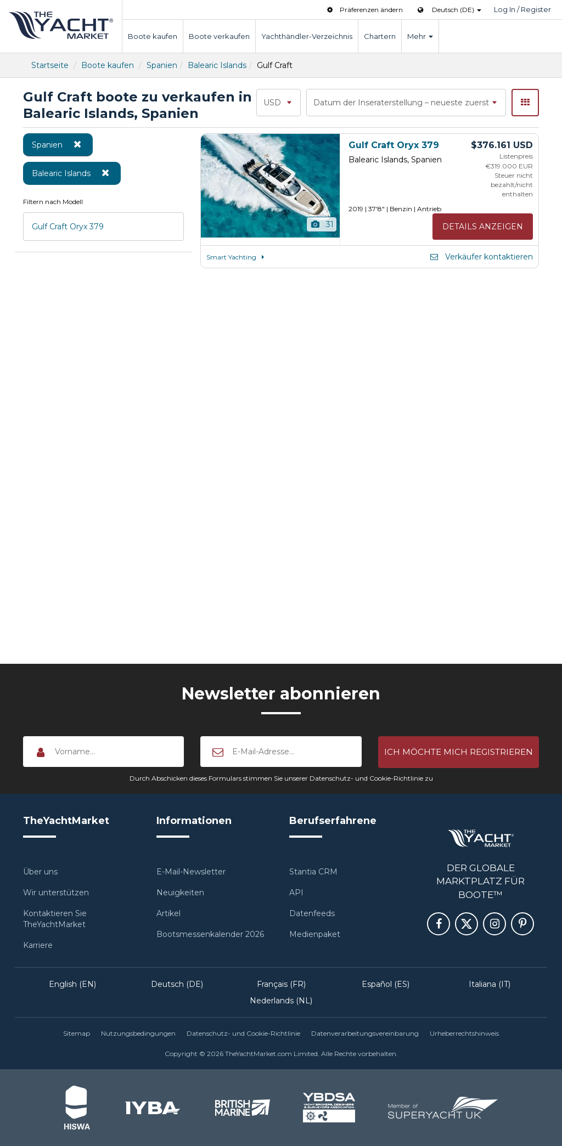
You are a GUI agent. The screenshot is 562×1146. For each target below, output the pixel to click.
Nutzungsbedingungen (138, 1033)
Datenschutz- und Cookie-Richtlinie (243, 1033)
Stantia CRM (313, 872)
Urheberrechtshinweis (464, 1033)
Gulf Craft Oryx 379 (68, 227)
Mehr (420, 36)
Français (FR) (281, 984)
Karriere (38, 945)
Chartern (380, 36)
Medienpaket (314, 934)
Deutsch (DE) (177, 984)
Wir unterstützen (56, 892)
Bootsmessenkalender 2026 (210, 934)
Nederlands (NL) (281, 1001)
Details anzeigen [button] (482, 227)
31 (322, 224)
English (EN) (72, 984)
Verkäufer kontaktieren (481, 257)
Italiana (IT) (489, 984)
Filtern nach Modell (53, 201)
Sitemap (76, 1033)
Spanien (162, 65)
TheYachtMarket (61, 25)
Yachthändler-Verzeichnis (306, 36)
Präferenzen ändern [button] (364, 9)
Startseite (50, 65)
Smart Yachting (236, 257)
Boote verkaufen (219, 36)
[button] (458, 752)
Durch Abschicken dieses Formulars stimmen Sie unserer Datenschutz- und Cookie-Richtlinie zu (281, 778)
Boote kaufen (152, 36)
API (296, 892)
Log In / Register (522, 9)
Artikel (168, 913)
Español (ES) (385, 984)
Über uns (40, 872)
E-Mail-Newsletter (191, 872)
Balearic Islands (217, 65)
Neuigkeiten (180, 892)
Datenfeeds (312, 913)
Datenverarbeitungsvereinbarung (365, 1033)
